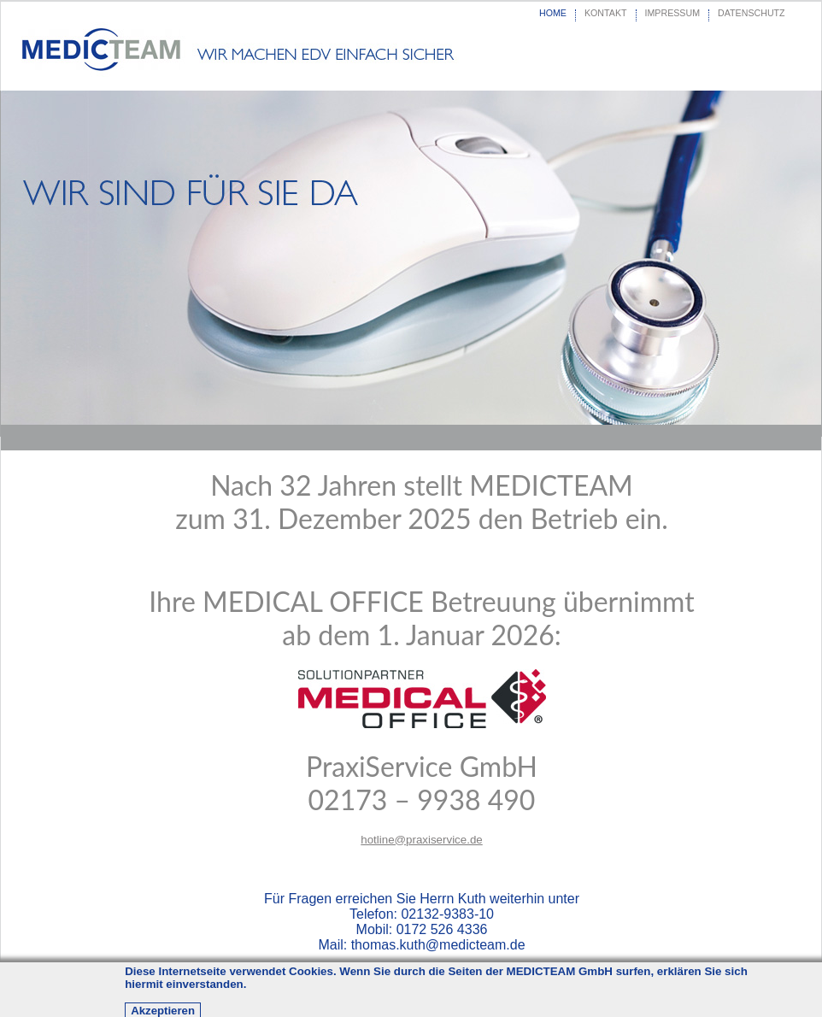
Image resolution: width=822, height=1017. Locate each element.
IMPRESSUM (673, 13)
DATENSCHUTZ (751, 13)
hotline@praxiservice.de (421, 839)
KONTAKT (605, 13)
